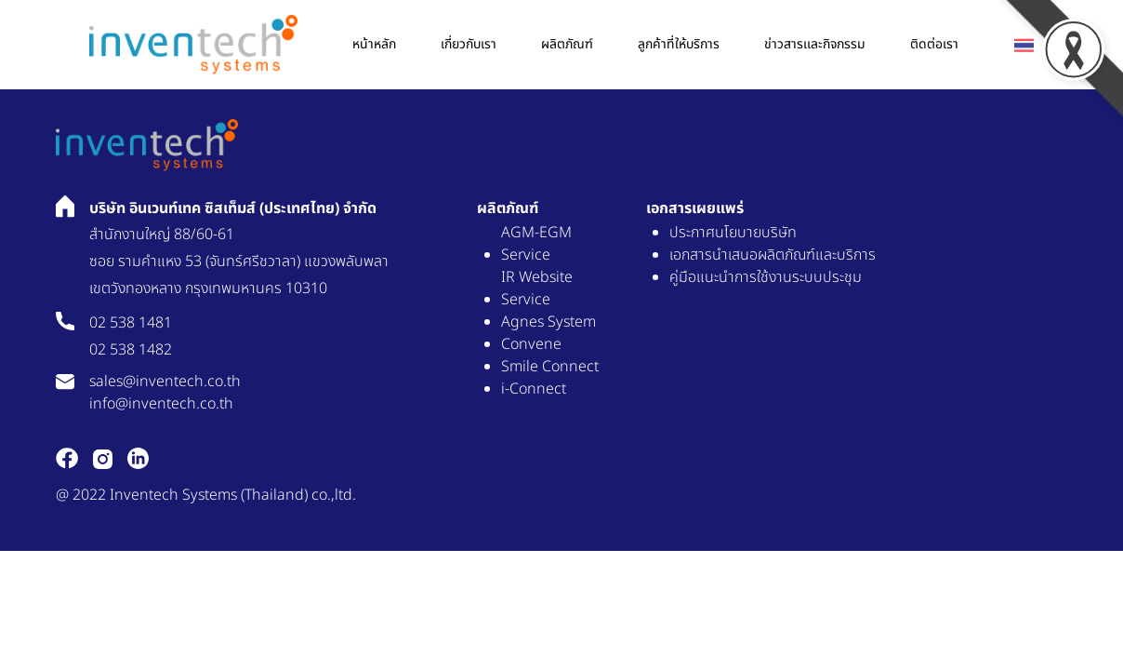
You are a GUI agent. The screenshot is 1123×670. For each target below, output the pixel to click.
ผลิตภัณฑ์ (567, 44)
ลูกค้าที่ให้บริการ (679, 44)
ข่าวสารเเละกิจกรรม (814, 44)
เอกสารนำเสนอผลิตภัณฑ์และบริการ (772, 255)
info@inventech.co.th (161, 404)
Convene (531, 344)
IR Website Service (537, 288)
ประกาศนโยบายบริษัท (733, 232)
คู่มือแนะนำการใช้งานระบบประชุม (765, 277)
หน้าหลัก (374, 44)
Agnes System (548, 322)
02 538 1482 (130, 350)
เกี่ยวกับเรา (468, 44)
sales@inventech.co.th (165, 381)
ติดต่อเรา (934, 44)
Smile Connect (550, 366)
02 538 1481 (130, 323)
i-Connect (533, 389)
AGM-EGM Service (536, 243)
